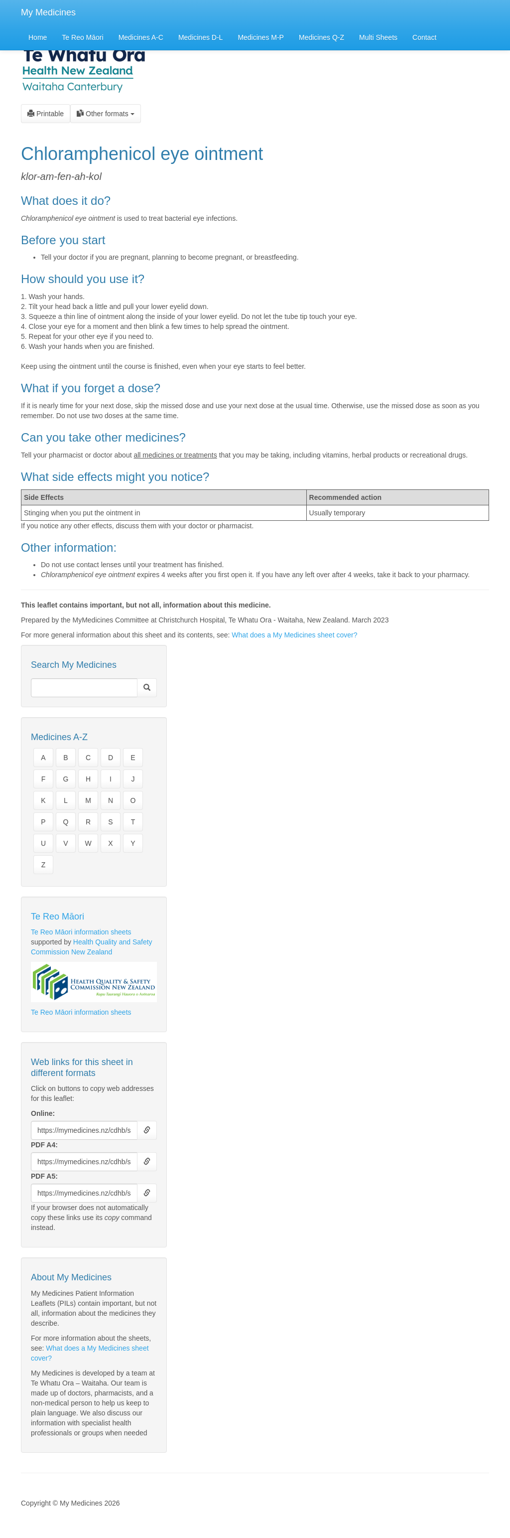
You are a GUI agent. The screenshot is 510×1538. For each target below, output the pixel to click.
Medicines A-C (141, 37)
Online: (43, 1113)
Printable (45, 114)
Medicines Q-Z (321, 37)
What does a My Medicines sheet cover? (294, 635)
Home (37, 37)
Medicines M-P (261, 37)
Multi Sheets (378, 37)
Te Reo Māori (82, 37)
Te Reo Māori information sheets (81, 932)
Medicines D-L (200, 37)
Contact (424, 37)
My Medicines (48, 12)
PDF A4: (44, 1145)
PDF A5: (44, 1176)
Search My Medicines (74, 665)
